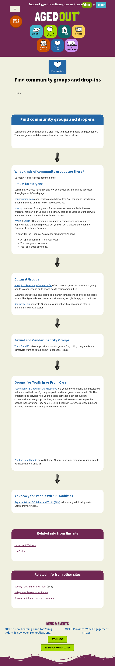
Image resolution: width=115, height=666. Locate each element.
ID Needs (78, 34)
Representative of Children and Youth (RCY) (37, 502)
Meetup (18, 208)
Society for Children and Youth (30, 586)
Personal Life (57, 48)
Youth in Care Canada (25, 460)
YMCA (17, 221)
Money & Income (43, 48)
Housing (64, 34)
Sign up (101, 5)
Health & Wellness (50, 34)
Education (36, 34)
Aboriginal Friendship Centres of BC (33, 285)
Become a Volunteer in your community (35, 598)
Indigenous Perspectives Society (31, 592)
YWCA (27, 221)
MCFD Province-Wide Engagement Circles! (87, 630)
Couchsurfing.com (24, 199)
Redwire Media (22, 304)
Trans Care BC (21, 346)
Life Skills (19, 551)
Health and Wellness (25, 545)
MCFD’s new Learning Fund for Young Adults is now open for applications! (28, 630)
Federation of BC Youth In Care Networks (35, 388)
